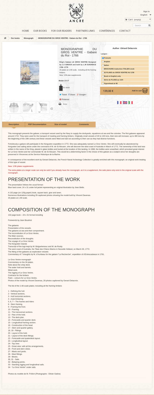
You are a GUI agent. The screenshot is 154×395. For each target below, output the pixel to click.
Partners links (85, 30)
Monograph (28, 38)
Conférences (107, 30)
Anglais (106, 62)
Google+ (81, 94)
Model (61, 81)
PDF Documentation (37, 124)
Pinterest (64, 99)
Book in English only (111, 76)
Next (51, 108)
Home (25, 30)
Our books (40, 30)
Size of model (60, 124)
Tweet (63, 94)
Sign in (146, 11)
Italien (105, 65)
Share (72, 94)
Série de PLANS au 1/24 (112, 80)
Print (65, 104)
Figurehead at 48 (110, 83)
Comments (84, 124)
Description (14, 124)
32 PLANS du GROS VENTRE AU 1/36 (118, 72)
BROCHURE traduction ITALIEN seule (118, 69)
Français (106, 58)
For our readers (61, 30)
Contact (125, 30)
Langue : (104, 54)
